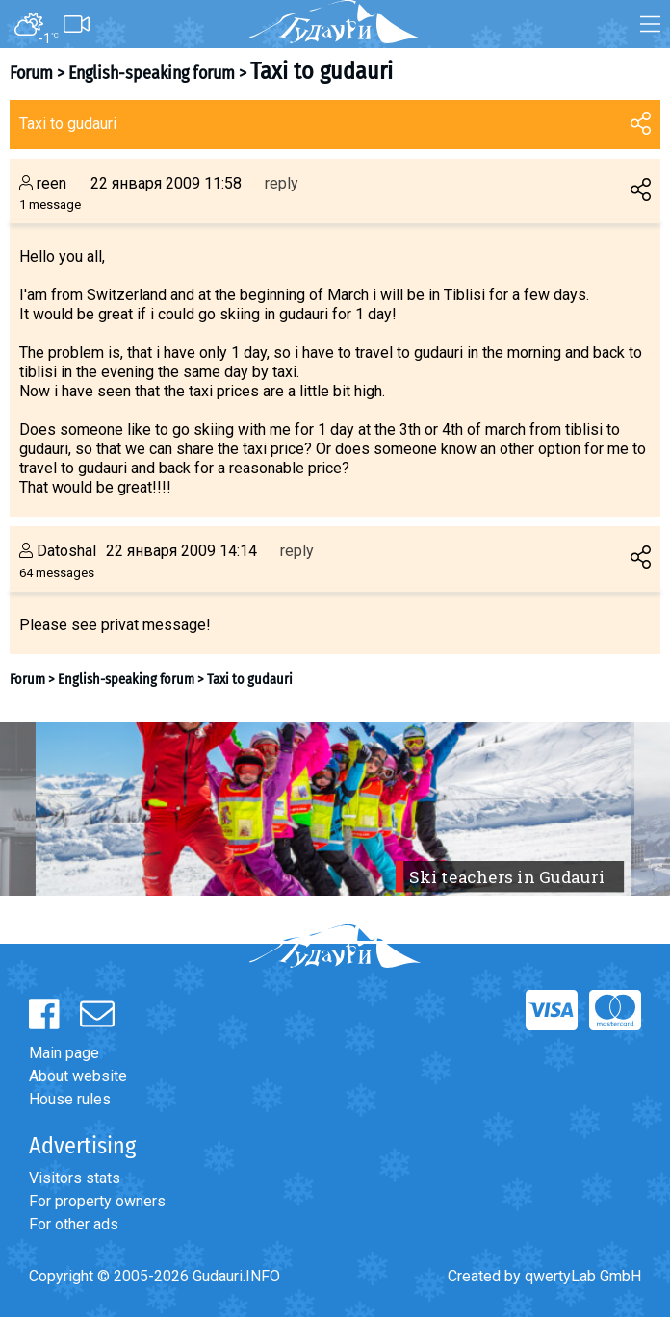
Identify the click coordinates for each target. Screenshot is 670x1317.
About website (78, 1076)
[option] (335, 809)
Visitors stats (74, 1178)
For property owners (97, 1201)
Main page (64, 1053)
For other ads (73, 1224)
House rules (70, 1099)
